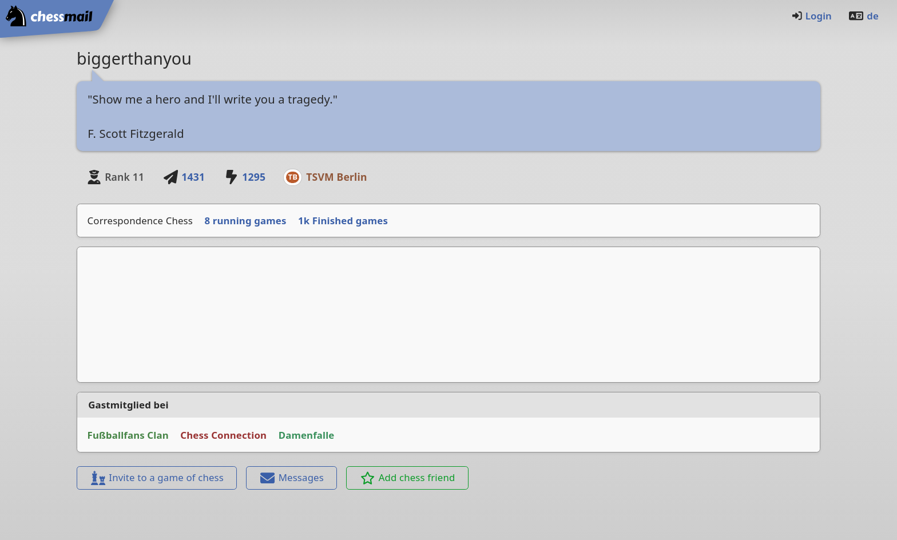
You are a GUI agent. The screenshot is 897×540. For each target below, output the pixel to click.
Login (811, 15)
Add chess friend (407, 477)
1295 (244, 177)
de (863, 15)
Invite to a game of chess (157, 477)
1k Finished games (343, 220)
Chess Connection (223, 435)
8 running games (246, 220)
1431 (183, 177)
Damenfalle (307, 435)
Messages (292, 477)
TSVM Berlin (336, 177)
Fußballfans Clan (128, 435)
